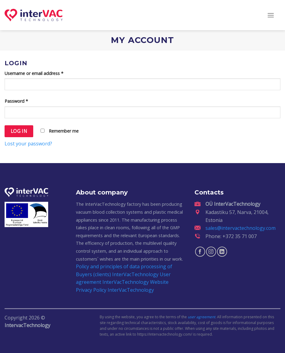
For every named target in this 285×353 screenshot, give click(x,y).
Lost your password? (28, 143)
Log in (19, 131)
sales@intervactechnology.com (240, 228)
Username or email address (34, 73)
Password (16, 101)
